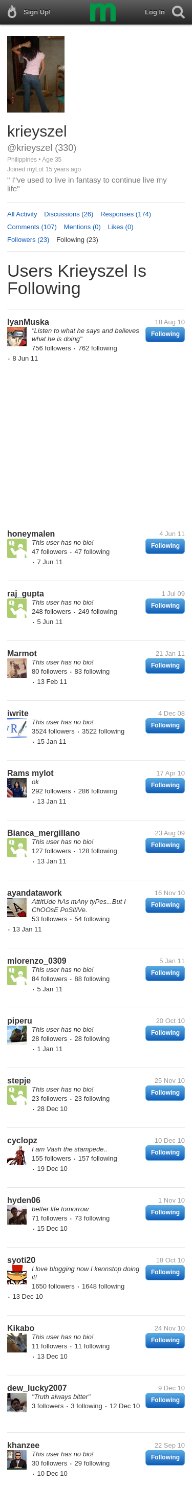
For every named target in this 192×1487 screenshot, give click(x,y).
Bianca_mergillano (43, 833)
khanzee (23, 1445)
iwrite (18, 713)
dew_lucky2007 (37, 1388)
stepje (19, 1080)
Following (165, 334)
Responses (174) (125, 214)
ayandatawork (34, 893)
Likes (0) (121, 227)
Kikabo (20, 1328)
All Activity (22, 214)
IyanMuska (28, 322)
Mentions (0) (82, 227)
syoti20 (21, 1260)
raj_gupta (25, 593)
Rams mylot (30, 773)
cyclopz (22, 1140)
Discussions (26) (68, 214)
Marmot (22, 653)
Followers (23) (28, 239)
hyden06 (23, 1200)
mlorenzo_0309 (37, 961)
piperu (19, 1020)
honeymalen (31, 533)
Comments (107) (32, 227)
